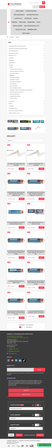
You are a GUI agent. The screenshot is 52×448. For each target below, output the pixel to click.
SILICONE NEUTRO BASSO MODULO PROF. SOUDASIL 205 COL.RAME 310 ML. (36, 283)
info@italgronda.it (12, 353)
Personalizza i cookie (23, 387)
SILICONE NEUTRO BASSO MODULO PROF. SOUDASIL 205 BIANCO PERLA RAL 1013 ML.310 (36, 194)
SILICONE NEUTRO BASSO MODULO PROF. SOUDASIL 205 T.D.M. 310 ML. (36, 252)
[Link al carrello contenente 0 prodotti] (42, 6)
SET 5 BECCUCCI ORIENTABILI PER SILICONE (16, 164)
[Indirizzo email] (20, 370)
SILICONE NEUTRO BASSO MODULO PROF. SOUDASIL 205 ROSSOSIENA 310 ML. (16, 313)
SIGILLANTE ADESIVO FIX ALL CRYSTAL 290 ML (36, 223)
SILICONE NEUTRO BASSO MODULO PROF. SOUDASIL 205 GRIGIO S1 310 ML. (16, 252)
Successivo (29, 327)
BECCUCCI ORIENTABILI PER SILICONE (36, 164)
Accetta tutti (40, 435)
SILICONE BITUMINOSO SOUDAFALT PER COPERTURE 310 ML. (16, 223)
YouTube (12, 360)
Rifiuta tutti (26, 394)
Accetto (26, 390)
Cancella (11, 435)
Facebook (8, 360)
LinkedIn (20, 360)
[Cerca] (37, 2)
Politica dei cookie (13, 387)
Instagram (16, 360)
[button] (26, 408)
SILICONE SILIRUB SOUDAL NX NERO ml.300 (16, 282)
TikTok (24, 360)
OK (39, 369)
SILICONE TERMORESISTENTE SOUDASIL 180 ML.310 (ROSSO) (36, 312)
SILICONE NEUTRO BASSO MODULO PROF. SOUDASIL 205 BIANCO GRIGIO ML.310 (16, 194)
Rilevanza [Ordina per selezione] (10, 140)
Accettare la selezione (29, 435)
